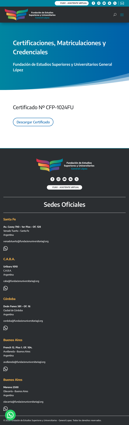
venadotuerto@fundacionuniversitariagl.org (26, 241)
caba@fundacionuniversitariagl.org (21, 281)
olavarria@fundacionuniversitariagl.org (23, 401)
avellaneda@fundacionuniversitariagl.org (24, 361)
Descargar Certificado (33, 122)
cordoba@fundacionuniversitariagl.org (23, 320)
